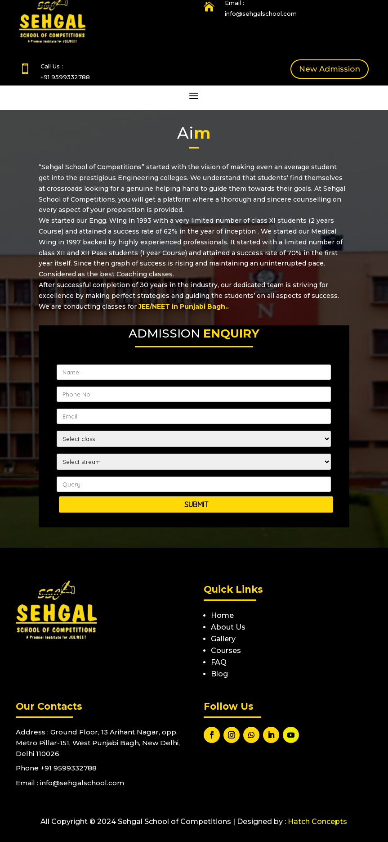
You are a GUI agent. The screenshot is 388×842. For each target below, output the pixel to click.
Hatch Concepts (317, 821)
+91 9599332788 (65, 77)
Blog (219, 674)
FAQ (219, 662)
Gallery (223, 639)
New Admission (329, 68)
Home (222, 615)
